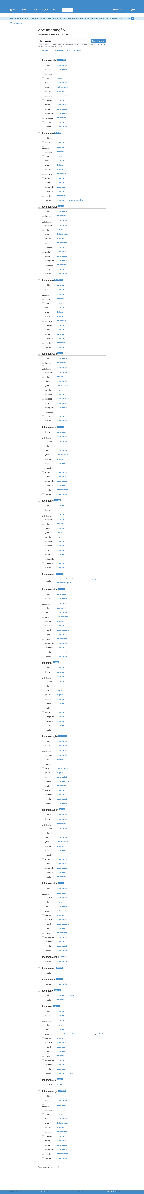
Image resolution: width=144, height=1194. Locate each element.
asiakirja (60, 156)
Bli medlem (118, 10)
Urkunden (71, 995)
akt (79, 1073)
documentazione (63, 100)
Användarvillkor (78, 1192)
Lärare (34, 10)
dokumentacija (62, 118)
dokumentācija (62, 105)
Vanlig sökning (98, 41)
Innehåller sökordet (60, 50)
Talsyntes (45, 10)
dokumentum (61, 174)
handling (71, 1073)
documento (61, 187)
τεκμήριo (60, 169)
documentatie (62, 220)
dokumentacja (62, 109)
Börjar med (44, 50)
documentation (62, 74)
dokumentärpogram (64, 583)
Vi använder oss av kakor (15, 1192)
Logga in (131, 10)
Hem (12, 10)
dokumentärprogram (91, 579)
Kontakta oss (45, 1192)
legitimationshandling (75, 200)
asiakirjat (60, 78)
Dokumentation (62, 87)
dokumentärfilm (62, 579)
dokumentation (62, 69)
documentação (62, 113)
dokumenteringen (63, 962)
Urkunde (101, 1034)
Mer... (55, 10)
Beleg (66, 1034)
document (60, 147)
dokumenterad (62, 973)
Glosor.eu (117, 1192)
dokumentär (76, 579)
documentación (62, 122)
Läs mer (127, 18)
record (59, 1085)
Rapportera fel (16, 23)
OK (133, 18)
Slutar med (76, 50)
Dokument (60, 165)
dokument (60, 138)
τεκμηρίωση (61, 91)
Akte (58, 1034)
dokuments (61, 178)
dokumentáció (62, 96)
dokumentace (62, 65)
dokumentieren (88, 1034)
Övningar (24, 10)
